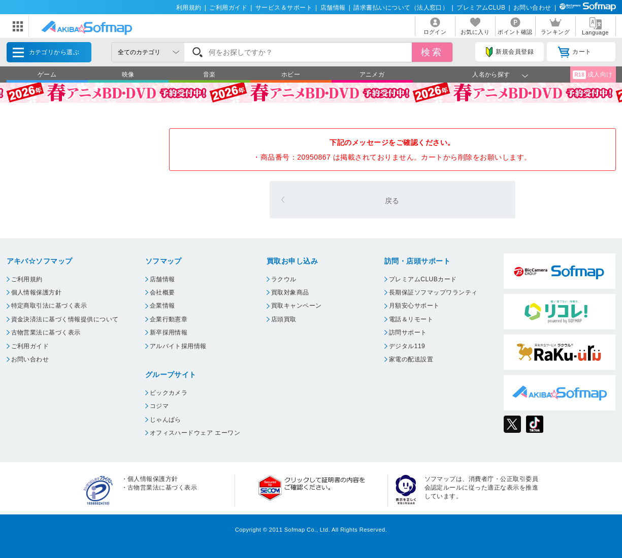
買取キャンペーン (296, 305)
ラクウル (284, 279)
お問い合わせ (532, 7)
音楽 (209, 74)
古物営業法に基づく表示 (46, 332)
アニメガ (372, 74)
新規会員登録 (510, 52)
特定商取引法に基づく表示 (49, 305)
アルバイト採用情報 (178, 346)
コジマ (159, 406)
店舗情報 (333, 7)
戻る (392, 201)
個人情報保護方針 (36, 292)
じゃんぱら (165, 419)
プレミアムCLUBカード (423, 279)
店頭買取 (284, 319)
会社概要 (162, 292)
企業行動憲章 (169, 319)
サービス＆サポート (283, 7)
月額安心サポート (414, 305)
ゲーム (47, 74)
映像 (128, 74)
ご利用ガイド (228, 7)
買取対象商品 (290, 292)
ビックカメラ (169, 392)
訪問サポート (408, 332)
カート (574, 52)
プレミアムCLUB (480, 7)
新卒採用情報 (169, 332)
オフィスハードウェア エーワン (195, 432)
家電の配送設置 (411, 359)
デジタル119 (407, 346)
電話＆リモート (411, 319)
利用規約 (189, 7)
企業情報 (162, 305)
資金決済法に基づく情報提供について (65, 319)
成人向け (592, 74)
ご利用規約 (27, 279)
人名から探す (491, 74)
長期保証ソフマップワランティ (433, 292)
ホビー (290, 74)
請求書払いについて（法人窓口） (400, 7)
